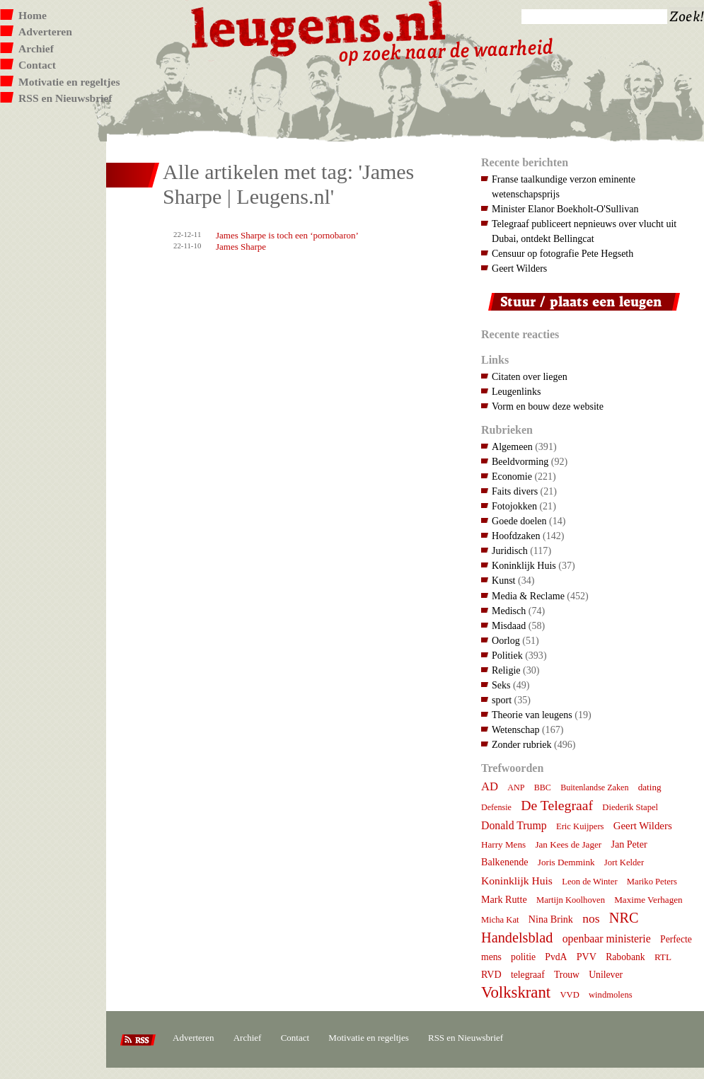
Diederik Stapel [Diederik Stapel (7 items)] (630, 807)
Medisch (509, 610)
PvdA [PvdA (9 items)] (556, 957)
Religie (506, 670)
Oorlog (506, 640)
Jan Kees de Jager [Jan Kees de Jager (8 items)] (568, 844)
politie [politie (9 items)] (523, 957)
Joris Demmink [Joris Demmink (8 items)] (566, 862)
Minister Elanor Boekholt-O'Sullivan (565, 208)
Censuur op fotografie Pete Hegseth (562, 253)
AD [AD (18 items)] (489, 786)
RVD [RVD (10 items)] (491, 974)
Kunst (504, 580)
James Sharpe (241, 246)
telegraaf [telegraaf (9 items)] (528, 974)
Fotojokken (514, 506)
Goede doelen (519, 520)
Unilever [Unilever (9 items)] (606, 974)
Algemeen (512, 446)
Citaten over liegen (529, 376)
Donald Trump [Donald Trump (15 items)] (514, 825)
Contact (37, 65)
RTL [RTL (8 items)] (662, 957)
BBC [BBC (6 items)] (542, 787)
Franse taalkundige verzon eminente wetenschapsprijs (563, 186)
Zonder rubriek (522, 744)
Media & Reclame (528, 595)
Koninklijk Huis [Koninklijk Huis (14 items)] (517, 881)
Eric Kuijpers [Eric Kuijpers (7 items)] (580, 826)
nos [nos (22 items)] (590, 918)
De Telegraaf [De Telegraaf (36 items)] (557, 805)
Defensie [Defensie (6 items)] (496, 807)
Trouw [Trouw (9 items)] (566, 974)
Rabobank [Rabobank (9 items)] (625, 957)
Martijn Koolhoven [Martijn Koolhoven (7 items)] (570, 900)
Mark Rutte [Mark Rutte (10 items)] (504, 899)
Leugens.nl (319, 26)
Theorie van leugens (532, 714)
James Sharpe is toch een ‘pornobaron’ (287, 235)
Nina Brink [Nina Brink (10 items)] (551, 919)
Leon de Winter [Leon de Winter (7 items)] (589, 882)
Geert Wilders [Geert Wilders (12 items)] (642, 825)
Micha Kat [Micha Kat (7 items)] (500, 920)
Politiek (507, 655)
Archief (36, 48)
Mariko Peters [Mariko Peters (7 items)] (652, 882)
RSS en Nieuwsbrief (65, 98)
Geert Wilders (519, 268)
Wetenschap (515, 729)
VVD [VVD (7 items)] (569, 995)
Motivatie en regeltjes (69, 82)
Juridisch (510, 550)
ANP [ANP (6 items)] (515, 787)
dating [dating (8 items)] (650, 787)
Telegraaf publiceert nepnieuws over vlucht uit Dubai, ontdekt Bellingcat (584, 231)
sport (502, 699)
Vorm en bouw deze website (548, 406)
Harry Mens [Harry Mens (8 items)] (503, 844)
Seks (501, 685)
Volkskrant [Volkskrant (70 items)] (515, 992)
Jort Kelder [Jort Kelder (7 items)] (624, 862)
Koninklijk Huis (524, 565)
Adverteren (45, 31)
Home (32, 15)
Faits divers (515, 491)
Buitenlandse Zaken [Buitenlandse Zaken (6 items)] (594, 787)
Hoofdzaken (516, 535)
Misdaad (509, 625)
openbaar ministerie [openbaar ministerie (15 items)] (606, 939)
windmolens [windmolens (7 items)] (611, 995)
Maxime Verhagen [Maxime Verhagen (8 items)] (648, 899)
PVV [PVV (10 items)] (586, 956)
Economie (512, 476)
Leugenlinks (516, 391)
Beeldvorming (520, 461)
